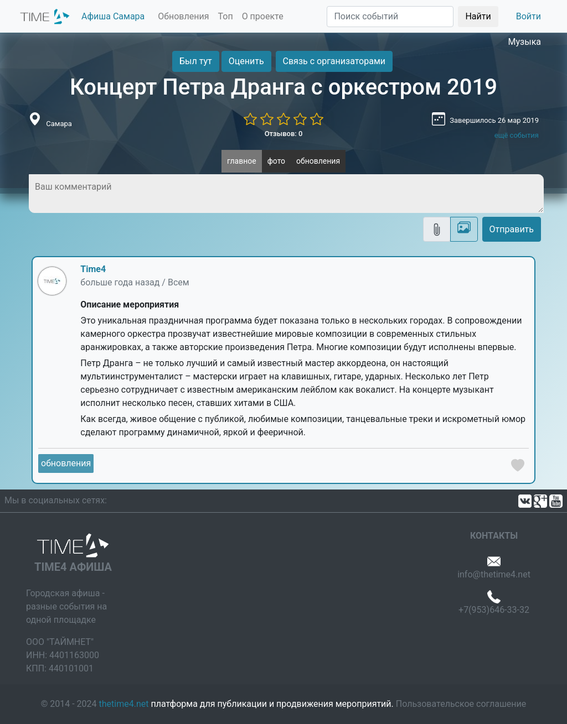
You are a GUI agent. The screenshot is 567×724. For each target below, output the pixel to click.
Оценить (246, 61)
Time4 (93, 269)
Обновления (183, 16)
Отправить (511, 229)
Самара (59, 123)
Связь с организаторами (334, 61)
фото (276, 161)
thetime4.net (124, 704)
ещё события (516, 135)
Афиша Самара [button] (113, 16)
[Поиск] (390, 16)
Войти (528, 16)
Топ (225, 16)
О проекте (263, 16)
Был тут (195, 61)
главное (241, 161)
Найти (478, 16)
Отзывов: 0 (284, 133)
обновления (318, 161)
